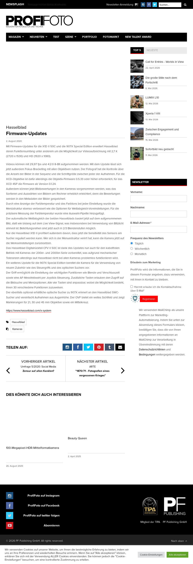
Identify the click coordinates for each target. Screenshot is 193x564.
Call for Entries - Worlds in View (165, 62)
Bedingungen (147, 354)
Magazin (15, 37)
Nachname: (137, 207)
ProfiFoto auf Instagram (44, 495)
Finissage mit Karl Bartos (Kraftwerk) (47, 4)
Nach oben (179, 541)
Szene (69, 37)
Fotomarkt (111, 37)
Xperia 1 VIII (153, 113)
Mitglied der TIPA (150, 509)
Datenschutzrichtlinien (152, 349)
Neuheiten (37, 37)
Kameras (17, 329)
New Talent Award (138, 37)
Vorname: (136, 192)
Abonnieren (52, 525)
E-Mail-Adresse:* (140, 223)
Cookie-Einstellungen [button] (151, 554)
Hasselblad (18, 322)
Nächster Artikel (92, 361)
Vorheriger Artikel (38, 361)
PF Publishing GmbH (174, 509)
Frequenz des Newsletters (147, 238)
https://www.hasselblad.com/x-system (28, 310)
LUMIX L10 (152, 97)
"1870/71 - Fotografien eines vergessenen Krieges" (92, 370)
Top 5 (137, 50)
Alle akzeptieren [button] (177, 554)
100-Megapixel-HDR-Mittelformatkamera (32, 448)
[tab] (137, 50)
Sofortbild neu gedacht (160, 149)
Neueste (152, 50)
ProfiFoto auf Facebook (44, 505)
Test (56, 37)
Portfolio (89, 37)
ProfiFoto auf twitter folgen (41, 515)
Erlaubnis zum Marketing (145, 262)
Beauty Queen (77, 438)
